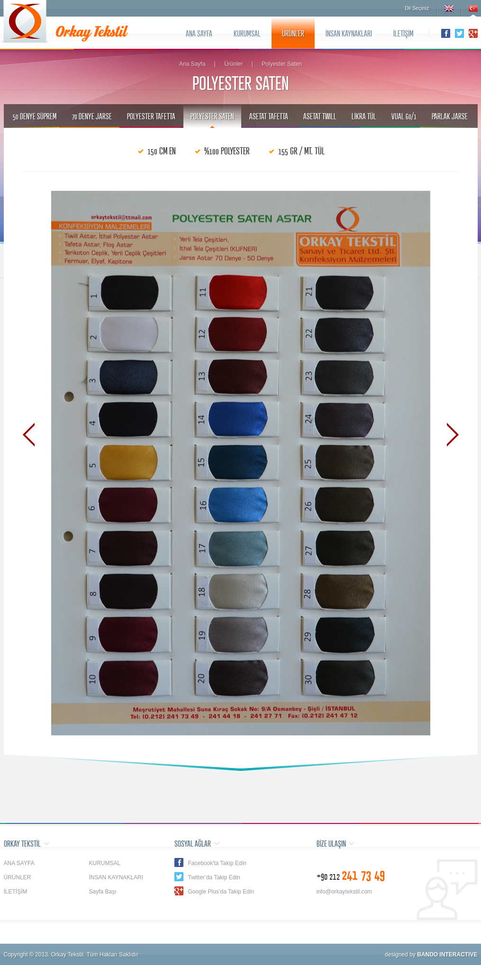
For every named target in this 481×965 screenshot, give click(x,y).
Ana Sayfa (192, 64)
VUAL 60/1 (404, 116)
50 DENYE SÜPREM (35, 116)
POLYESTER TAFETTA (151, 116)
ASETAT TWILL (319, 116)
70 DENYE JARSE (92, 116)
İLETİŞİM (403, 33)
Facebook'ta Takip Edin (217, 863)
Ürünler (233, 64)
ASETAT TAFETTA (268, 116)
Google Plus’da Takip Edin (221, 891)
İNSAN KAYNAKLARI (349, 33)
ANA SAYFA (199, 33)
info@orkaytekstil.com (344, 891)
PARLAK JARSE (450, 116)
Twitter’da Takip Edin (214, 877)
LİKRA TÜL (364, 116)
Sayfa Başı (103, 891)
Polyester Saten (282, 64)
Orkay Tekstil (25, 21)
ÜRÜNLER (293, 33)
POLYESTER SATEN (212, 116)
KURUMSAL (247, 33)
